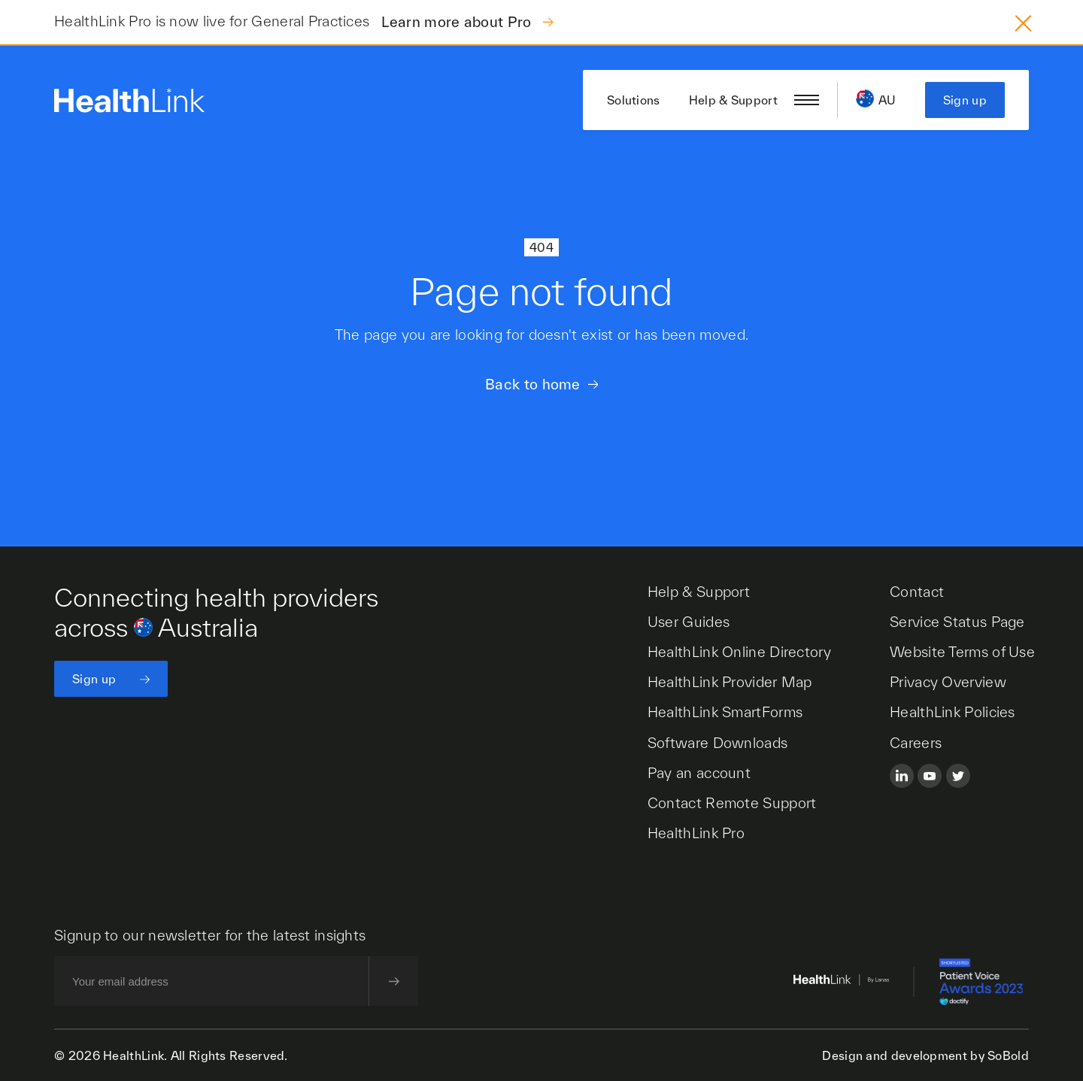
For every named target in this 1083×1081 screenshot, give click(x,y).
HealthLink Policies (952, 712)
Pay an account (699, 773)
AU (887, 100)
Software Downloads (717, 742)
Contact (917, 591)
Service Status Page (957, 621)
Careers (916, 742)
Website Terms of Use (962, 651)
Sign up (965, 100)
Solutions (633, 100)
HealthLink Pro (696, 833)
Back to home (533, 384)
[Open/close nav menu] (806, 100)
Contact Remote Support (732, 803)
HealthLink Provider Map (730, 682)
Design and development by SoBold (925, 1055)
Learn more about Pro (458, 22)
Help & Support (733, 100)
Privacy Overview (948, 682)
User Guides (689, 621)
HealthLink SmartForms (725, 712)
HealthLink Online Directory (739, 651)
